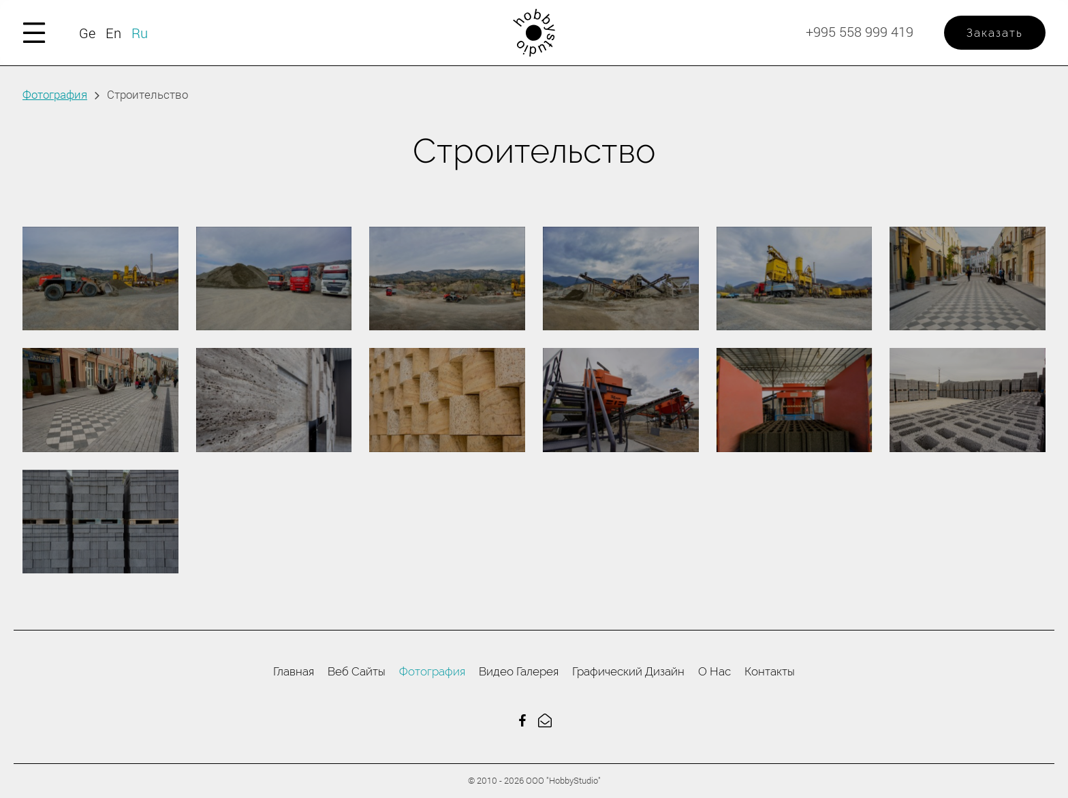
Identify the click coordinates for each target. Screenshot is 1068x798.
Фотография (54, 94)
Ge (87, 33)
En (113, 33)
